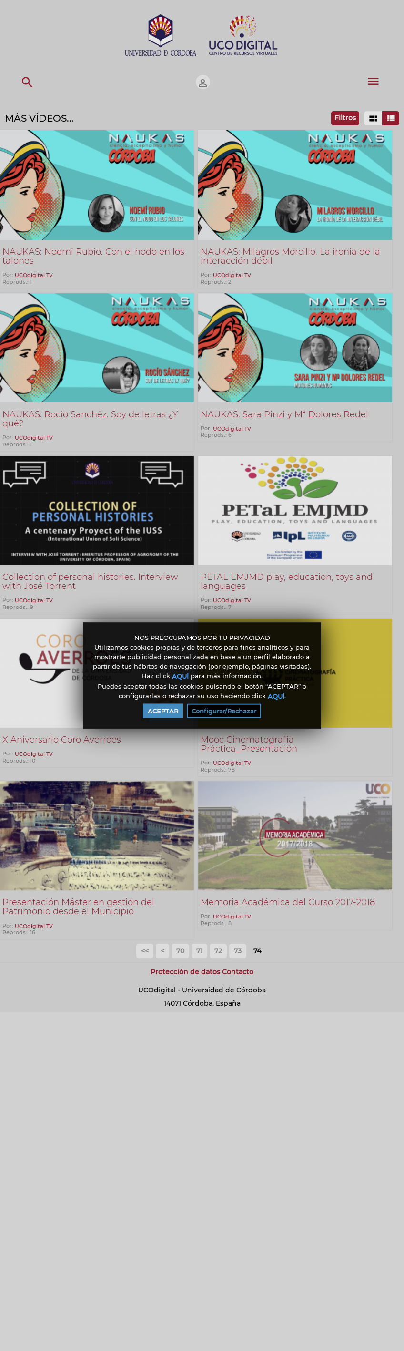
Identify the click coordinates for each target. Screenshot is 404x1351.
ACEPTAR (163, 711)
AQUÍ (180, 676)
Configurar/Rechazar (224, 711)
